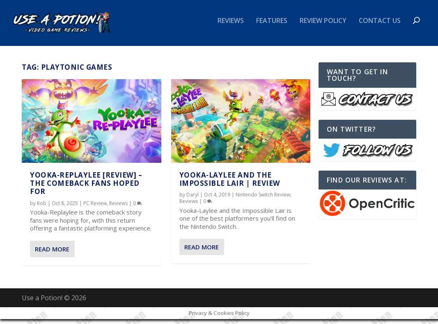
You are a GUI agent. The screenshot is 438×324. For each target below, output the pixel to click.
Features (271, 26)
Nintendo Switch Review (263, 199)
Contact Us (380, 26)
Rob (41, 208)
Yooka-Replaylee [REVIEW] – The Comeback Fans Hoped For (86, 188)
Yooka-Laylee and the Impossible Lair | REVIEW (229, 183)
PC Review (95, 208)
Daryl (192, 199)
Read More (52, 254)
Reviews (231, 26)
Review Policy (323, 26)
